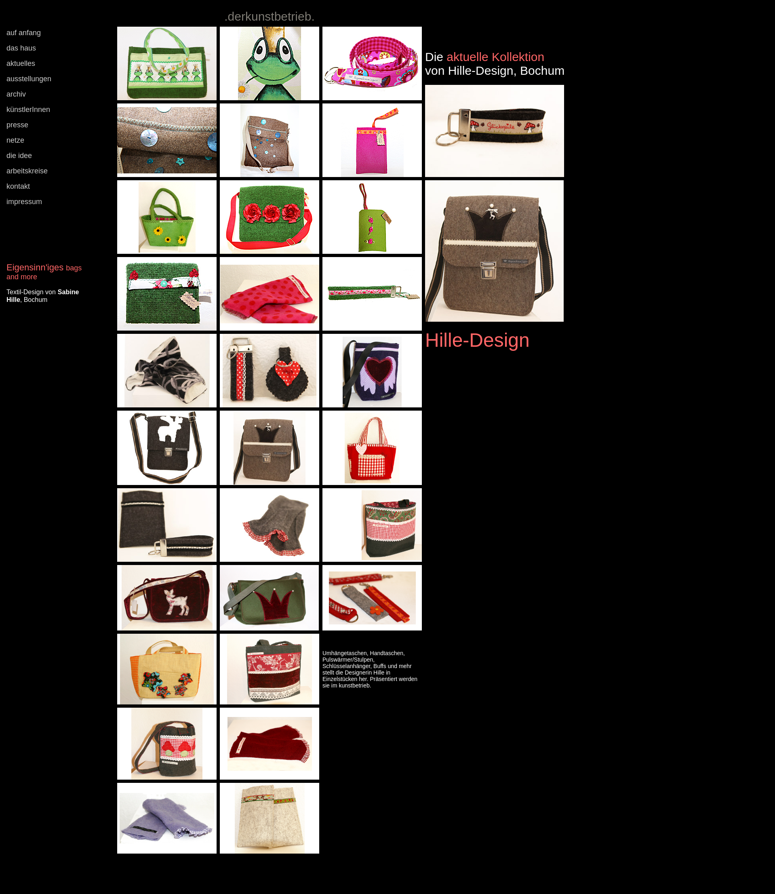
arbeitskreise (27, 171)
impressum (24, 202)
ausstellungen (28, 79)
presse (17, 125)
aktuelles (20, 63)
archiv (16, 94)
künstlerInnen (28, 109)
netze (15, 140)
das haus (21, 48)
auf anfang (23, 33)
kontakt (18, 186)
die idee (19, 156)
